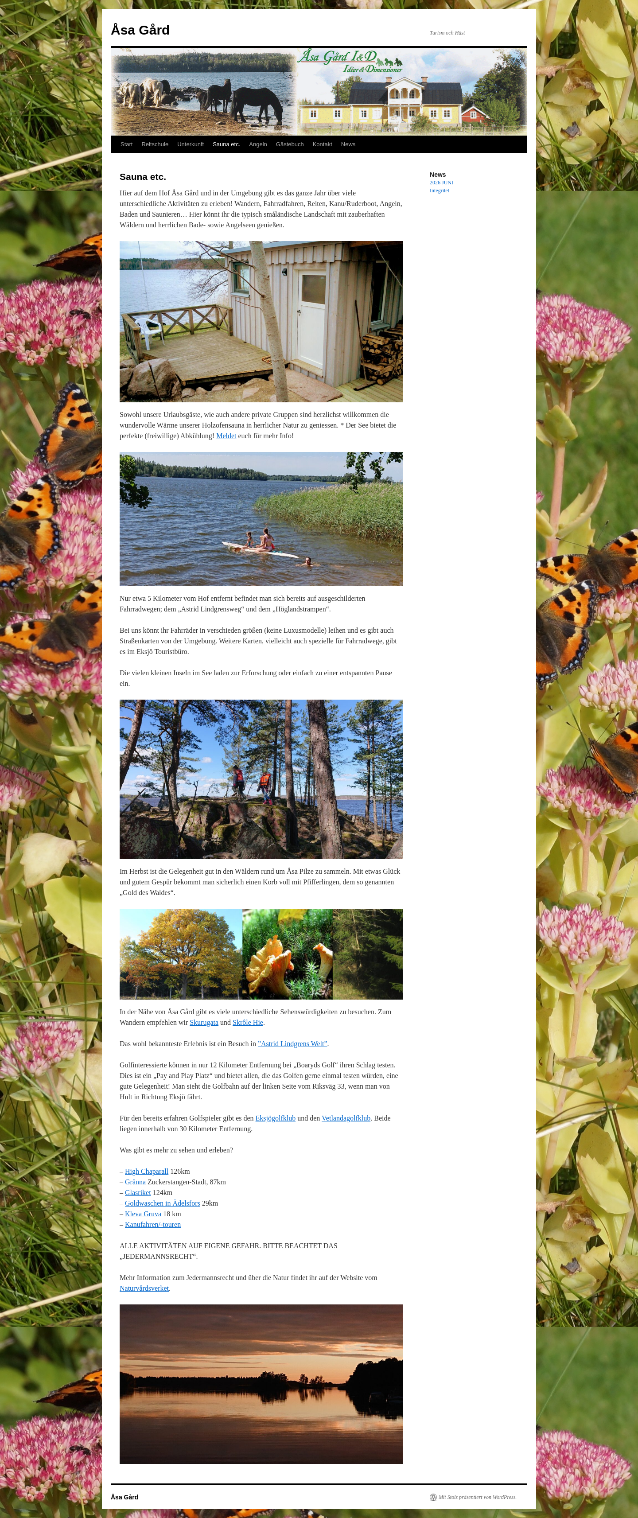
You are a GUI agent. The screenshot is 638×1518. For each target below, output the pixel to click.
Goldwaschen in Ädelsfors (162, 1203)
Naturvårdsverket (144, 1288)
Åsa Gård (140, 30)
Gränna (135, 1182)
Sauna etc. (226, 144)
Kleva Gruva (143, 1214)
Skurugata (204, 1022)
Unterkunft (190, 144)
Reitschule (154, 144)
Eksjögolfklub (276, 1118)
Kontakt (322, 144)
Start (126, 144)
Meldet (226, 436)
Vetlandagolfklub (346, 1118)
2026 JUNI (441, 182)
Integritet (439, 190)
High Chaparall (146, 1171)
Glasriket (138, 1192)
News (348, 144)
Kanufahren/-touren (153, 1224)
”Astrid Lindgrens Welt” (292, 1043)
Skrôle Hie (248, 1022)
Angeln (258, 144)
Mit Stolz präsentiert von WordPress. (478, 1497)
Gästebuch (290, 144)
